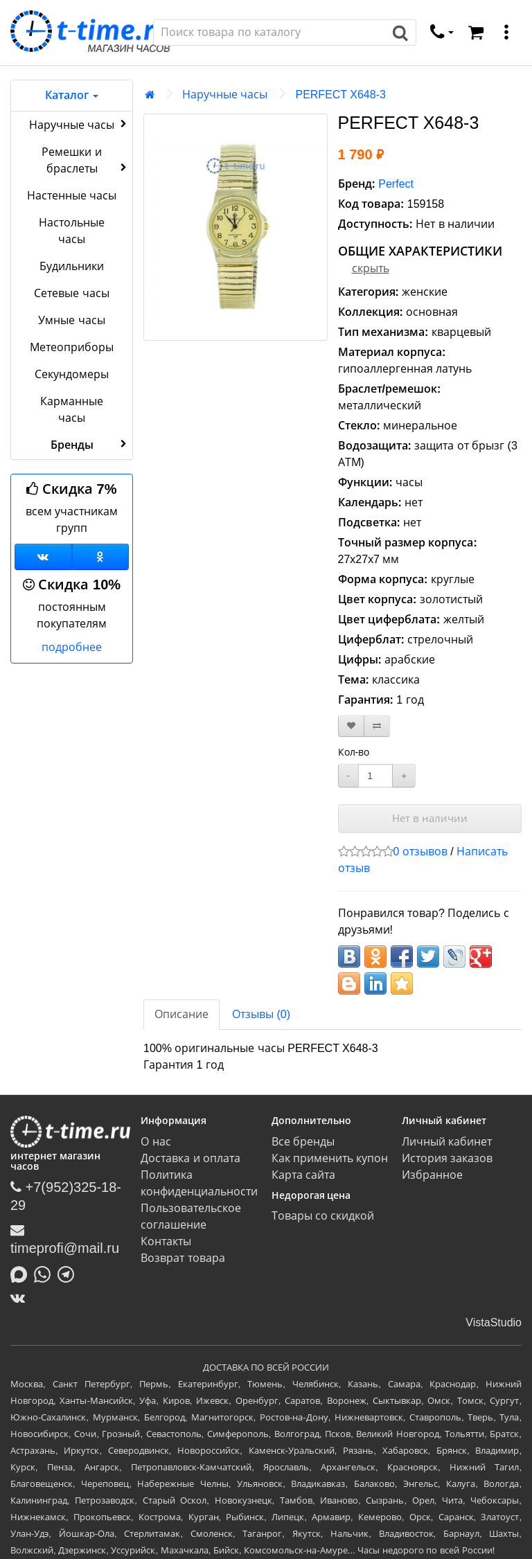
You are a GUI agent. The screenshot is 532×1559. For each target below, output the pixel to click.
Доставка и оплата (190, 1158)
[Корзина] (476, 32)
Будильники (71, 266)
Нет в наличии (430, 818)
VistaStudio (494, 1322)
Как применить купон (330, 1158)
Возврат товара (182, 1258)
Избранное (432, 1175)
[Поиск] (269, 32)
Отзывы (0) (261, 1014)
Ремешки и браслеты (86, 160)
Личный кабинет (447, 1142)
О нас (155, 1142)
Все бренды (303, 1142)
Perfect (396, 184)
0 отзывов (420, 851)
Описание (181, 1014)
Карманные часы (71, 409)
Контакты (166, 1241)
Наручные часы (79, 124)
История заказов (447, 1158)
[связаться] (442, 32)
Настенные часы (71, 196)
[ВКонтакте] (21, 1298)
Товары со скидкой (323, 1216)
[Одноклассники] (101, 557)
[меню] (506, 32)
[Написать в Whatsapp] (45, 1273)
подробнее (72, 647)
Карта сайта (303, 1175)
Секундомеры (72, 374)
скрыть (370, 268)
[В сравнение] (377, 726)
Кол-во (354, 752)
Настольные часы (72, 231)
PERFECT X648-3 (340, 94)
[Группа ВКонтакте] (43, 557)
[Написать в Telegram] (69, 1273)
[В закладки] (351, 726)
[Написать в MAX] (22, 1273)
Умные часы (71, 320)
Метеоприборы (72, 347)
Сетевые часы (71, 293)
